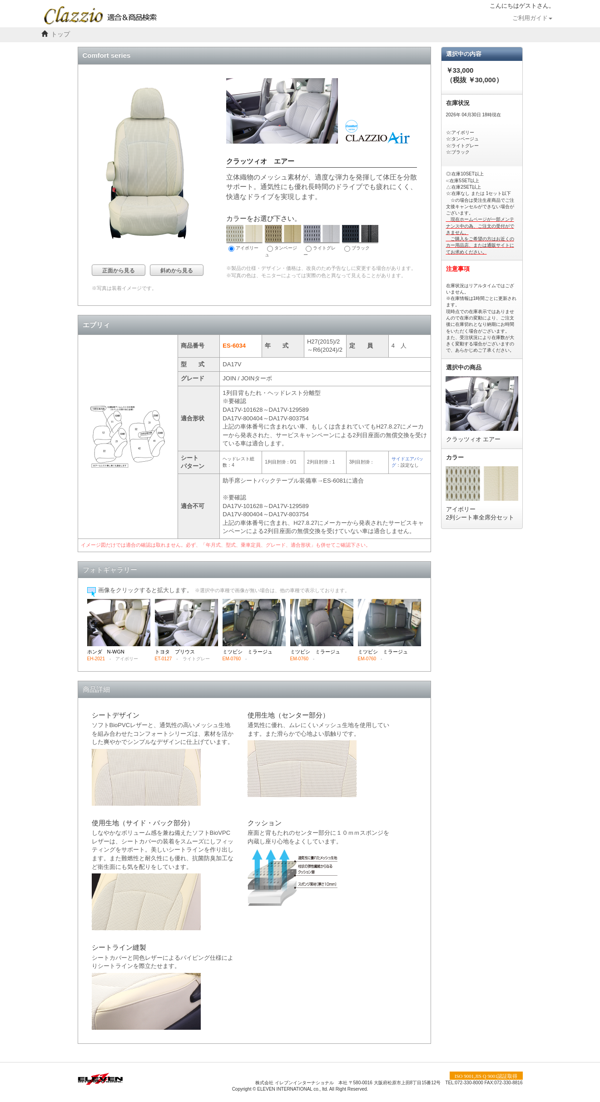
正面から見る (118, 270)
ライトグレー (321, 241)
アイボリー (244, 238)
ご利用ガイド (532, 18)
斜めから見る (176, 270)
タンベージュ (283, 241)
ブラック (360, 238)
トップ (60, 34)
